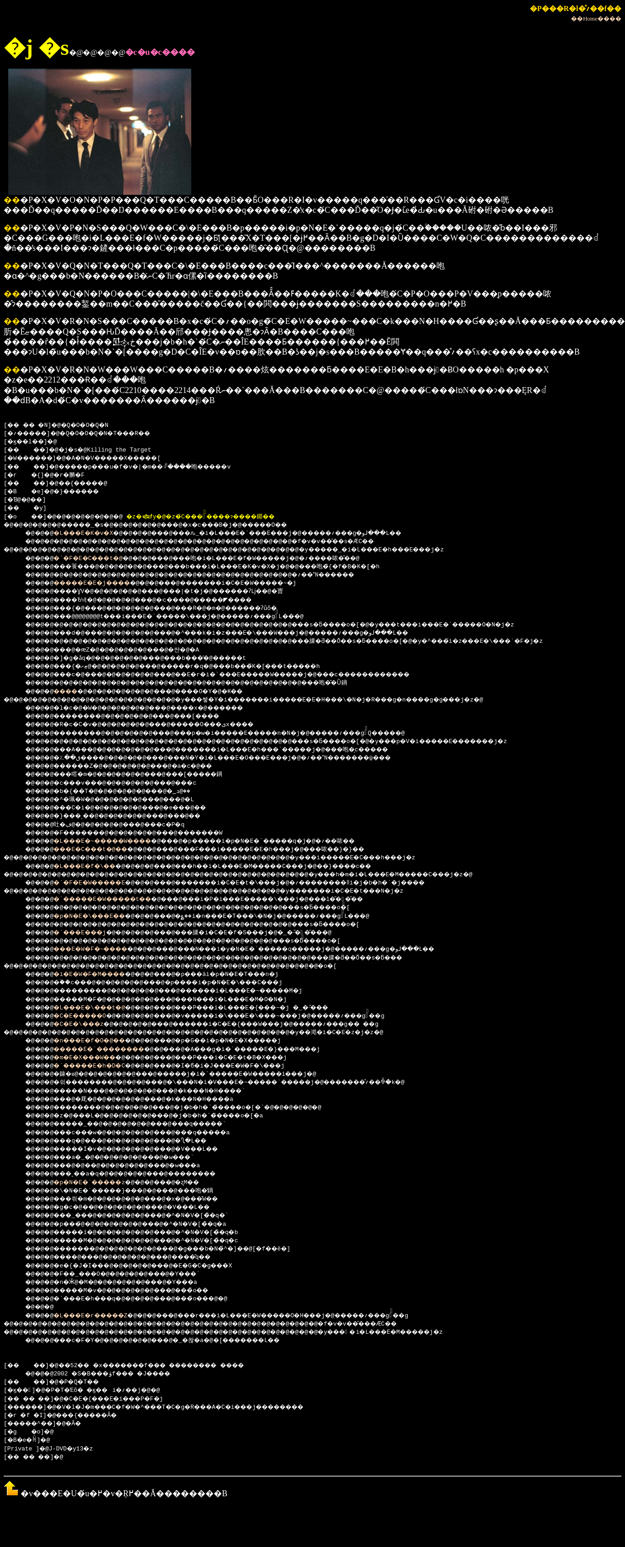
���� (71, 692)
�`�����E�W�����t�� (114, 899)
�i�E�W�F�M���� (98, 974)
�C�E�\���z (85, 1024)
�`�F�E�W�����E (98, 883)
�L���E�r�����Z (100, 1316)
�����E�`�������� (110, 1050)
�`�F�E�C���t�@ (96, 559)
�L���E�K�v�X (91, 533)
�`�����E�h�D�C (98, 1066)
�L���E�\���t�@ (98, 1008)
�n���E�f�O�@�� (98, 1041)
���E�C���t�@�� (100, 850)
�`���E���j (87, 933)
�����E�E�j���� (101, 583)
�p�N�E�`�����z (98, 1183)
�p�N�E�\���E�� (98, 916)
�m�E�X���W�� (93, 1058)
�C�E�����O (87, 1016)
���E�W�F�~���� (100, 949)
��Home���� (596, 18)
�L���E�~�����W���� (114, 841)
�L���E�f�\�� (93, 866)
